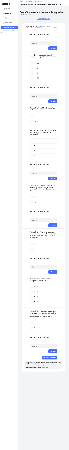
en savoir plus (40, 363)
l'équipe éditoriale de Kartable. (44, 26)
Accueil (6, 9)
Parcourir (7, 13)
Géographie (37, 1)
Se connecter (8, 23)
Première (29, 1)
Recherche (7, 18)
